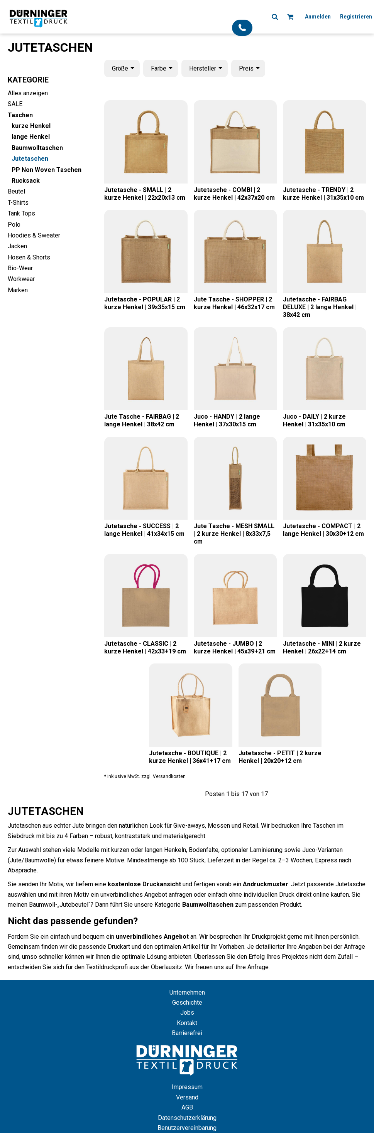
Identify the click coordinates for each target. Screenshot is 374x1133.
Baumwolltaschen (37, 148)
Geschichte (187, 1002)
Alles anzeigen (28, 93)
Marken (18, 290)
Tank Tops (21, 213)
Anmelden (318, 16)
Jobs (187, 1012)
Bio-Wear (20, 268)
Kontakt (187, 1023)
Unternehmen (187, 992)
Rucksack (26, 180)
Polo (14, 224)
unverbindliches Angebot (152, 936)
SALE (15, 104)
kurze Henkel (31, 126)
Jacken (17, 246)
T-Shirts (18, 202)
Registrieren (356, 16)
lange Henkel (31, 136)
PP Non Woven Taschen (46, 169)
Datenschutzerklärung (187, 1117)
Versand (187, 1097)
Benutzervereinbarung (187, 1127)
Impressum (187, 1087)
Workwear (21, 279)
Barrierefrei (187, 1033)
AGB (187, 1107)
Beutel (16, 191)
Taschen (20, 115)
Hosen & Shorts (29, 257)
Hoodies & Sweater (34, 235)
